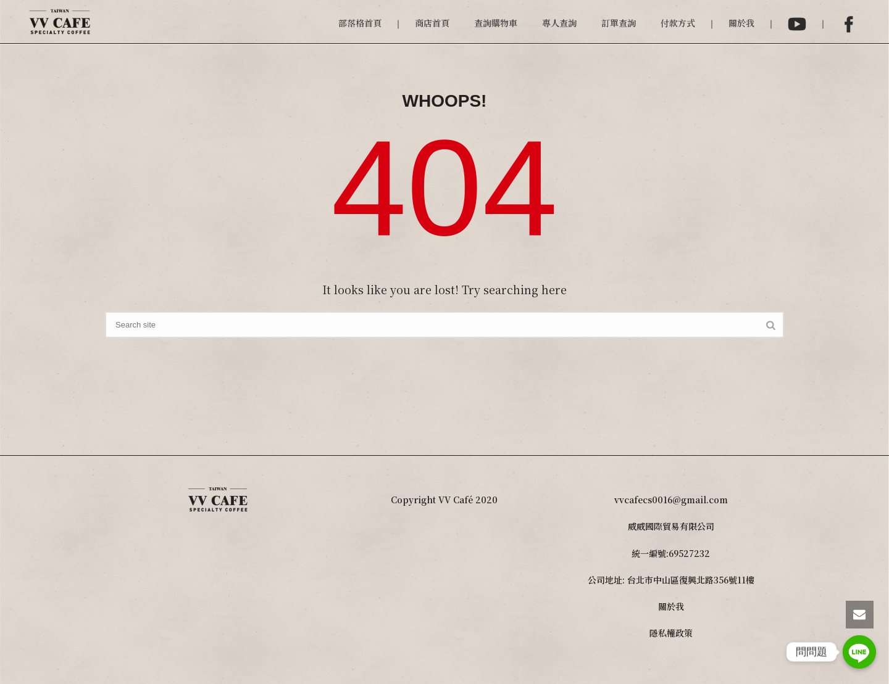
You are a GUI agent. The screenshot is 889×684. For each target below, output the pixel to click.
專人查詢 (559, 23)
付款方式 (678, 23)
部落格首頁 (360, 23)
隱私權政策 (671, 633)
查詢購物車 (495, 23)
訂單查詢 (618, 23)
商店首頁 (432, 23)
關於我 (741, 23)
